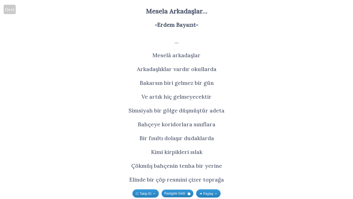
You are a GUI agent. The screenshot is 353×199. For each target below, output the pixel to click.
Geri (9, 9)
